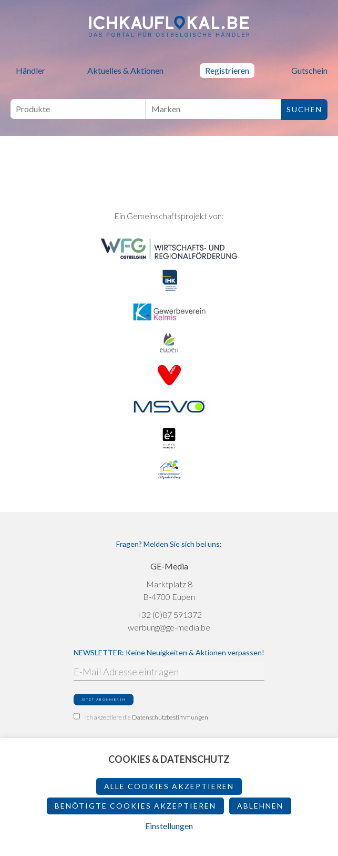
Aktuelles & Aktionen (125, 70)
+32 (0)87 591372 (169, 614)
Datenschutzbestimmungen (170, 717)
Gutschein (309, 70)
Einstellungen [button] (169, 826)
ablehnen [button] (260, 805)
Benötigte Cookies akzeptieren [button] (135, 805)
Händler (30, 70)
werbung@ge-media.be (169, 627)
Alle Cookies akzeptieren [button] (169, 786)
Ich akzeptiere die (141, 717)
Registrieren (227, 70)
